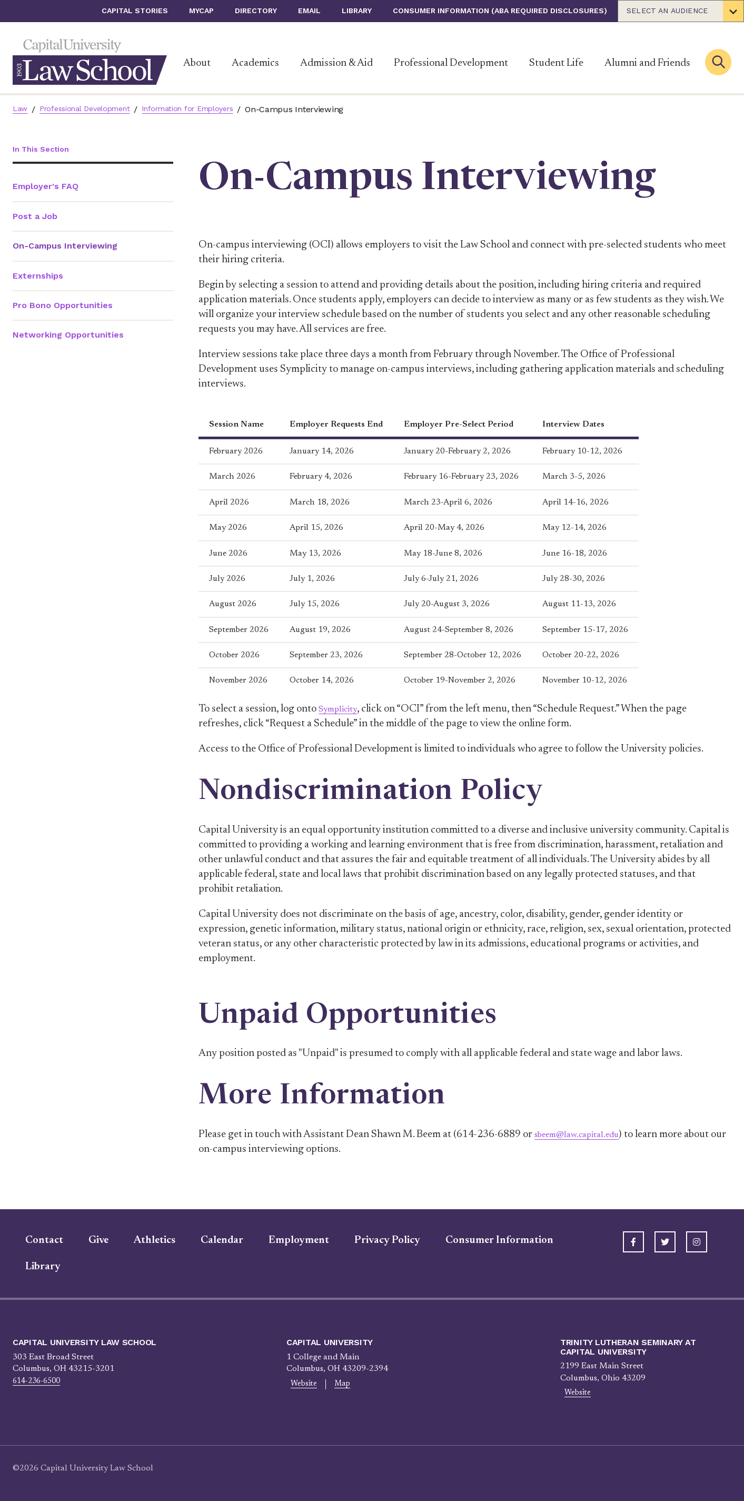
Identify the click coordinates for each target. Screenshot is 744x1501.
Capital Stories (135, 10)
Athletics (142, 1240)
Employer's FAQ (45, 188)
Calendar (209, 1240)
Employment (286, 1240)
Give (86, 1240)
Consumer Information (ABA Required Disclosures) (500, 10)
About (197, 63)
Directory (256, 10)
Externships (38, 277)
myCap (201, 10)
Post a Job (35, 217)
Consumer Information (487, 1240)
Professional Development (451, 63)
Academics (255, 63)
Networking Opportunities (68, 336)
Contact (32, 1240)
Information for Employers (207, 109)
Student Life (556, 63)
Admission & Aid (336, 63)
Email (309, 10)
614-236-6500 (39, 1381)
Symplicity (342, 709)
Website (300, 1385)
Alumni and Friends (647, 63)
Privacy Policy (375, 1240)
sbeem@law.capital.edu (584, 1134)
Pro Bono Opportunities (63, 306)
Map (331, 1385)
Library (357, 10)
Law (21, 109)
